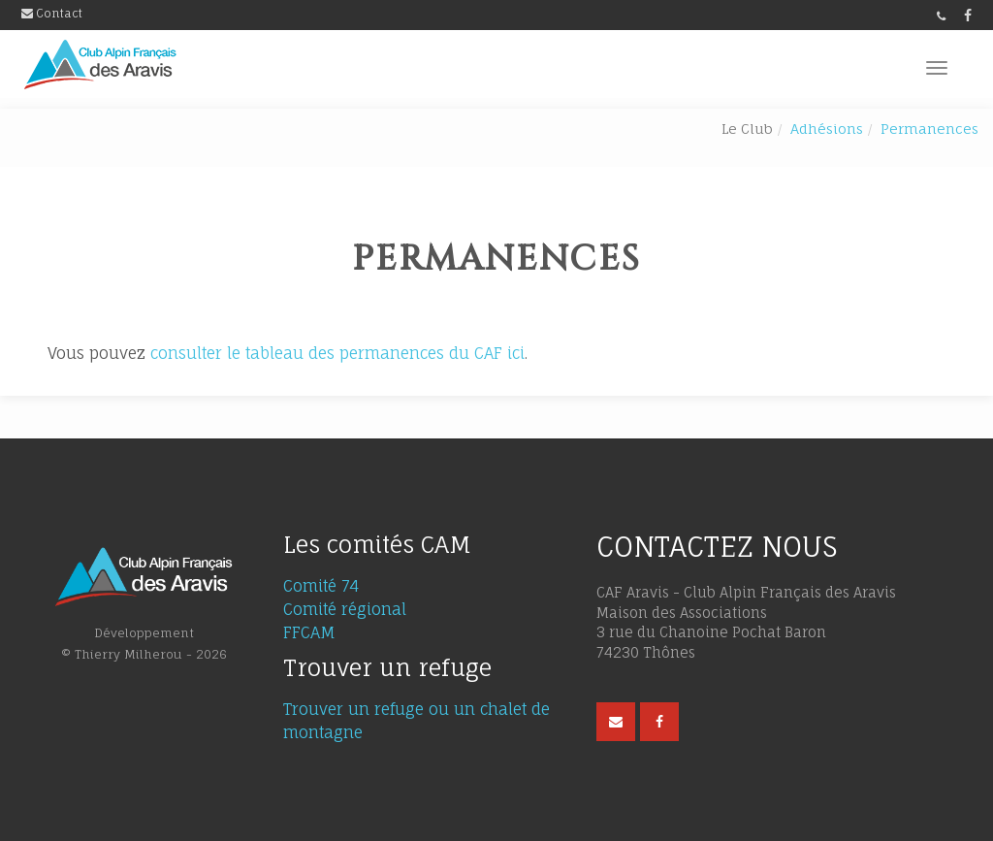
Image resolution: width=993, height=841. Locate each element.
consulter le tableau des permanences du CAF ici (337, 353)
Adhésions (826, 128)
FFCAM (309, 632)
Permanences (929, 128)
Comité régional (344, 609)
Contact (51, 13)
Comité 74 (321, 586)
